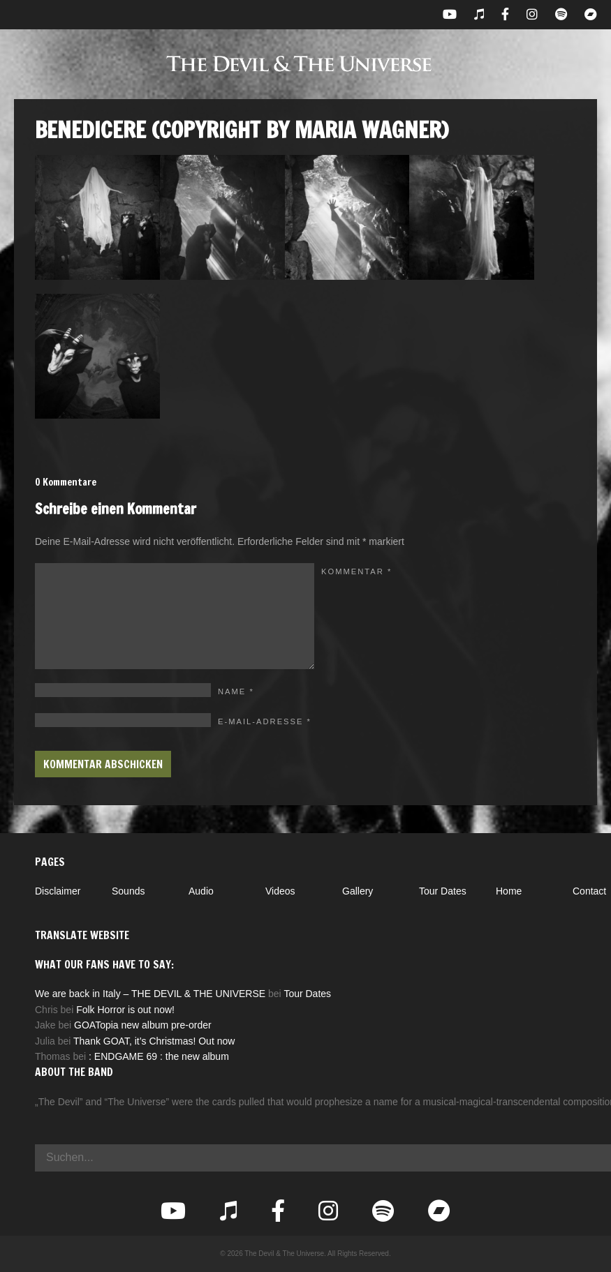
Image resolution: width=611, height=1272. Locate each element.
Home (509, 891)
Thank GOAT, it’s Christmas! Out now (154, 1041)
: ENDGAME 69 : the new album (159, 1056)
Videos (280, 891)
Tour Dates (442, 891)
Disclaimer (57, 891)
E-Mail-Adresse (264, 721)
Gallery (357, 891)
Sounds (128, 891)
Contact (589, 891)
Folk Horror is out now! (125, 1009)
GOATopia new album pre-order (143, 1025)
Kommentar (356, 571)
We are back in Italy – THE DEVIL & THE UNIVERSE (150, 993)
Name (236, 691)
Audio (201, 891)
